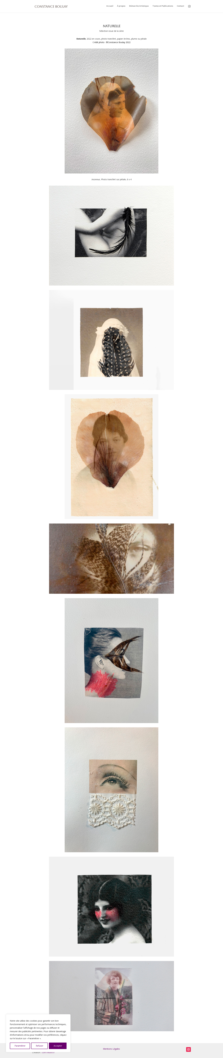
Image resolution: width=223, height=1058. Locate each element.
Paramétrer (20, 1045)
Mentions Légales (111, 1048)
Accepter (58, 1045)
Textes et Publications (162, 6)
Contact (180, 6)
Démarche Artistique (139, 6)
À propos (121, 6)
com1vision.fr (48, 1052)
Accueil (109, 6)
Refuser (39, 1045)
